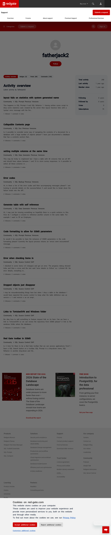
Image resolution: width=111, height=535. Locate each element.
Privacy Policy (69, 518)
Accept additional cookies (25, 525)
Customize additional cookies (24, 530)
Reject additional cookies (51, 525)
